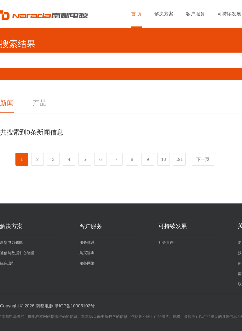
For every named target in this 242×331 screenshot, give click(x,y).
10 (163, 159)
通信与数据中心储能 (17, 253)
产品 (40, 103)
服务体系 (87, 242)
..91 (179, 159)
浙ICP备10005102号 (75, 305)
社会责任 (166, 242)
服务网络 (87, 263)
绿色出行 (7, 263)
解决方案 (163, 13)
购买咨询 (87, 253)
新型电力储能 (11, 242)
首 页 (136, 13)
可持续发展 (229, 13)
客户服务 (195, 13)
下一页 (203, 159)
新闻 (7, 103)
